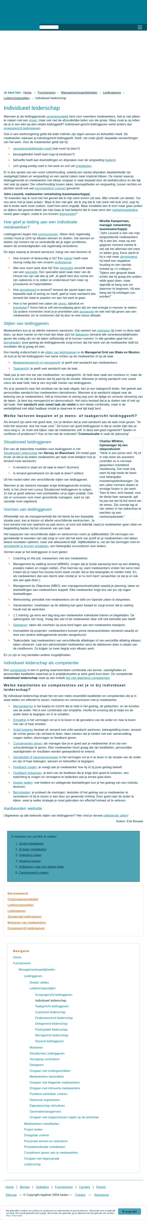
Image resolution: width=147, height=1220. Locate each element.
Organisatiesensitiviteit (22, 899)
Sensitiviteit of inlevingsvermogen (36, 757)
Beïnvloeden (21, 792)
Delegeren (20, 625)
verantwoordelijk (57, 116)
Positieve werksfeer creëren (48, 1094)
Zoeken (63, 26)
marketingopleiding (125, 210)
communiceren (48, 234)
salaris (110, 160)
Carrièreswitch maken (34, 872)
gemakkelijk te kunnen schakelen (26, 546)
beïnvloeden (12, 342)
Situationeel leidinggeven (24, 916)
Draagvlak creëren (36, 1135)
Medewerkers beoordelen (47, 1076)
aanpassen (86, 311)
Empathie (19, 720)
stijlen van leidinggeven (61, 352)
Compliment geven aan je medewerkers (51, 1152)
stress (62, 303)
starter (68, 258)
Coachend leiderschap (50, 1012)
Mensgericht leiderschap (51, 1035)
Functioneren (47, 92)
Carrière (84, 1187)
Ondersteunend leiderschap (54, 1018)
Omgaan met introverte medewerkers (55, 1088)
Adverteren (101, 1194)
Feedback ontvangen (27, 773)
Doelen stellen (23, 782)
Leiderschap (32, 1164)
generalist (66, 268)
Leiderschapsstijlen (17, 98)
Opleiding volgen (30, 855)
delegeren (82, 334)
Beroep (25, 1187)
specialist (31, 272)
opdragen (103, 330)
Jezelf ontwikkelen (31, 843)
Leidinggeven (112, 92)
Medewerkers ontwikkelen (41, 1123)
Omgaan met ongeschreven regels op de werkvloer (64, 1117)
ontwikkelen (83, 166)
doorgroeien (67, 214)
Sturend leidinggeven (49, 1041)
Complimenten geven (27, 743)
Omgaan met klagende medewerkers (55, 1082)
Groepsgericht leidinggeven (26, 928)
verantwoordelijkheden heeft (32, 148)
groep (33, 120)
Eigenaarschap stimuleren (47, 1105)
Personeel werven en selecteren (46, 1141)
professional (63, 262)
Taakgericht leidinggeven (52, 1006)
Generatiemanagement (45, 1111)
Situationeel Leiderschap (20, 453)
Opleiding (42, 1187)
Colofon (80, 1194)
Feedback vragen (25, 767)
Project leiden (33, 1129)
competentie (18, 670)
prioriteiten (20, 307)
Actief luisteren (23, 729)
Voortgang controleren (45, 1059)
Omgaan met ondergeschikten (50, 1070)
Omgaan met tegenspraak (42, 1158)
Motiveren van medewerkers (26, 922)
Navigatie (21, 951)
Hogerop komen (30, 861)
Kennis (101, 1187)
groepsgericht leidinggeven (22, 128)
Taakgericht (21, 368)
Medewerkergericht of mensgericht (36, 362)
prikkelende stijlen (115, 815)
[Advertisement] (73, 60)
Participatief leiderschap (51, 1029)
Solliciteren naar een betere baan (41, 866)
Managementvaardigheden (79, 92)
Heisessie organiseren (45, 1100)
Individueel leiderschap (50, 1000)
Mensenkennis (23, 706)
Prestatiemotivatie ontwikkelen (44, 1147)
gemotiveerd (128, 256)
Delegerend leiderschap (51, 1023)
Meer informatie (14, 1215)
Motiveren (36, 1047)
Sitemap (11, 1194)
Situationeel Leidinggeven (47, 1053)
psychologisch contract (50, 188)
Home (27, 92)
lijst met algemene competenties (88, 678)
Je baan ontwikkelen (33, 849)
